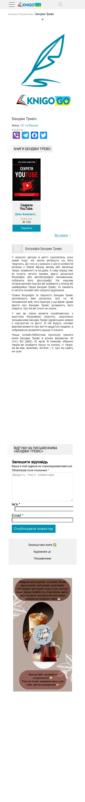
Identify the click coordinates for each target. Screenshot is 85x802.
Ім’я (16, 510)
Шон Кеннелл (25, 214)
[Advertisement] (42, 397)
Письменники (42, 564)
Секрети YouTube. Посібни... (26, 207)
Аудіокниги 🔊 (42, 557)
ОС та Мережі (29, 125)
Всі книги (61, 235)
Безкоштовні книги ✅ (42, 550)
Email (17, 521)
